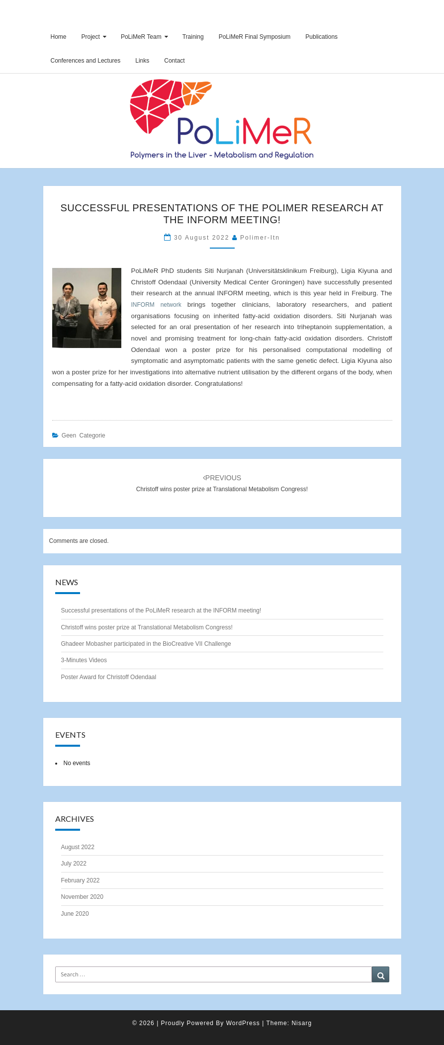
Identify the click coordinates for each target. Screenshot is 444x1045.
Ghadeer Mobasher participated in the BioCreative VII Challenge (146, 643)
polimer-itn (260, 237)
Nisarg (301, 1023)
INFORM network (156, 304)
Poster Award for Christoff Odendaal (109, 677)
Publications (321, 36)
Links (142, 60)
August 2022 (77, 847)
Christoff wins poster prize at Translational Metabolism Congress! (147, 627)
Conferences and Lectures (86, 60)
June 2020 (75, 913)
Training (193, 36)
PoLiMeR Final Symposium (255, 36)
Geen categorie (83, 435)
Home (59, 36)
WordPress (243, 1023)
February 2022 (80, 880)
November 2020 (82, 896)
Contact (174, 60)
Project (91, 36)
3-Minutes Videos (84, 660)
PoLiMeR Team (141, 36)
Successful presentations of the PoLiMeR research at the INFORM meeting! (161, 610)
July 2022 (74, 863)
